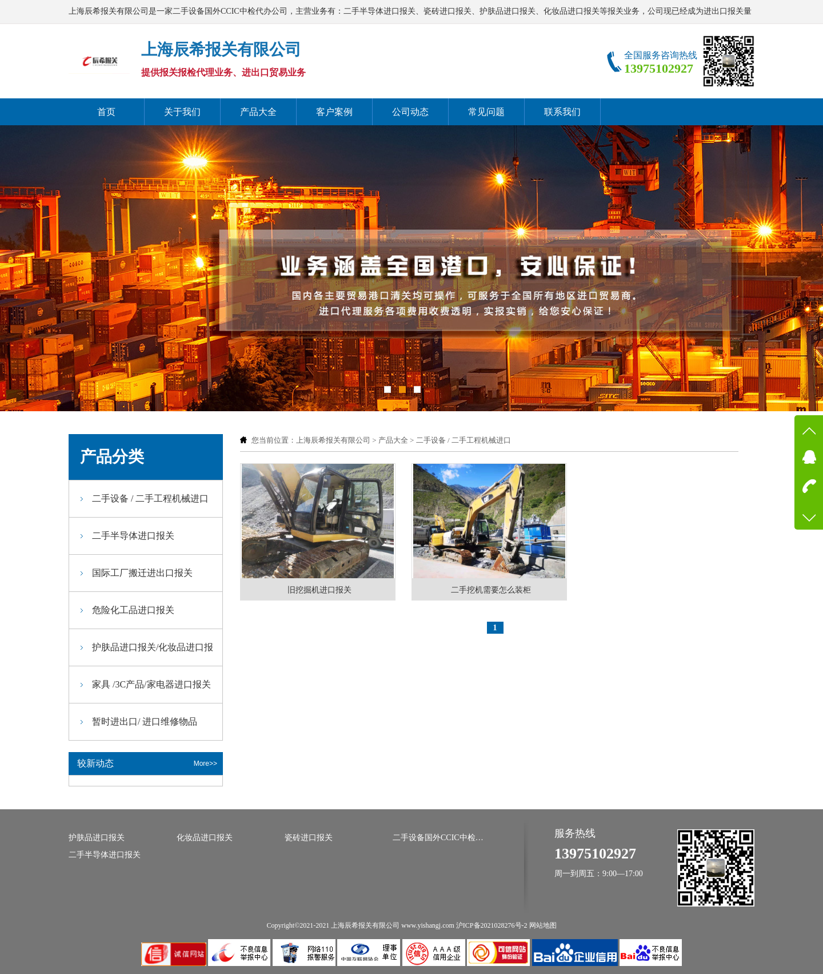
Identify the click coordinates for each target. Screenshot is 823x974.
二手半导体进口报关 (133, 535)
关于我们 (182, 112)
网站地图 (543, 925)
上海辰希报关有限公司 (333, 440)
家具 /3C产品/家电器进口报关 (151, 684)
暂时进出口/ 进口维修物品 (144, 721)
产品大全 (258, 112)
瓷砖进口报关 (309, 837)
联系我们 (562, 112)
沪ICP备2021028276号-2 (492, 925)
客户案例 (334, 112)
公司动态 (410, 112)
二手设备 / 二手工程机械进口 (463, 440)
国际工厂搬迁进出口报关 (142, 573)
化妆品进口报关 (205, 837)
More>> (205, 764)
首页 (106, 112)
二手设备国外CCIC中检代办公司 (438, 837)
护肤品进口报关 (97, 837)
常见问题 (486, 112)
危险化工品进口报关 (133, 610)
